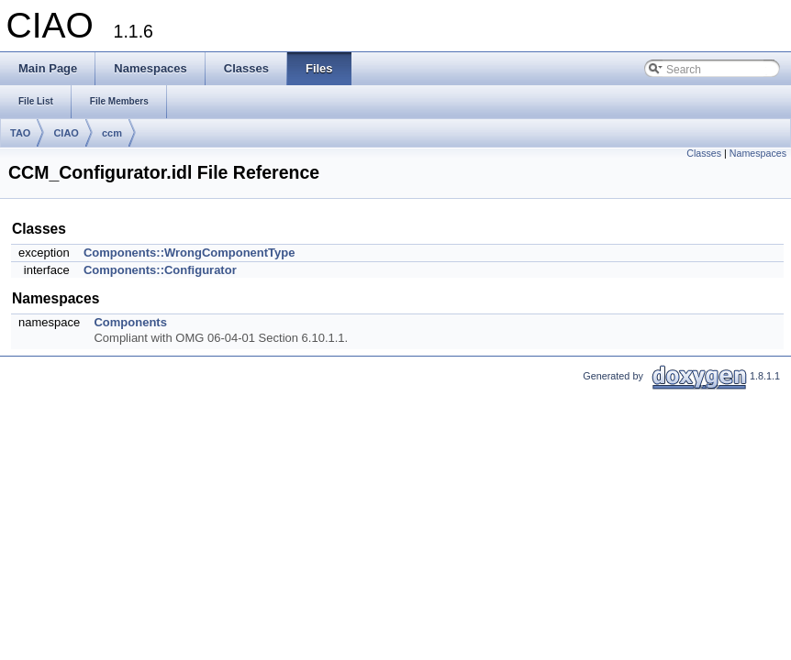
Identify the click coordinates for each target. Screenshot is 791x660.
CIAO (66, 132)
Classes (703, 153)
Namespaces (758, 153)
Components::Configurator (160, 270)
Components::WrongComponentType (189, 252)
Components (130, 322)
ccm (112, 132)
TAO (20, 132)
